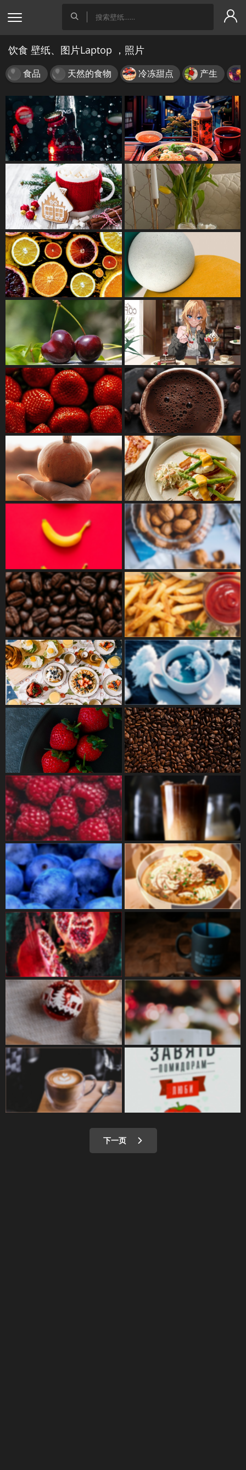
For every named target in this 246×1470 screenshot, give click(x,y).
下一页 (123, 1140)
